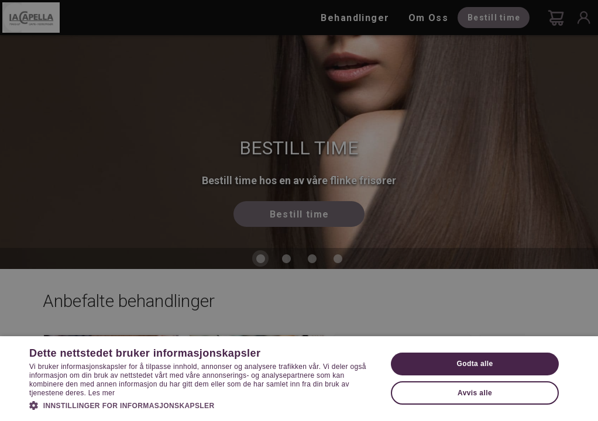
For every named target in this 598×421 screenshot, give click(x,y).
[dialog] (299, 210)
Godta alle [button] (475, 364)
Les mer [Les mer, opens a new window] (101, 393)
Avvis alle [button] (475, 393)
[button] (202, 404)
